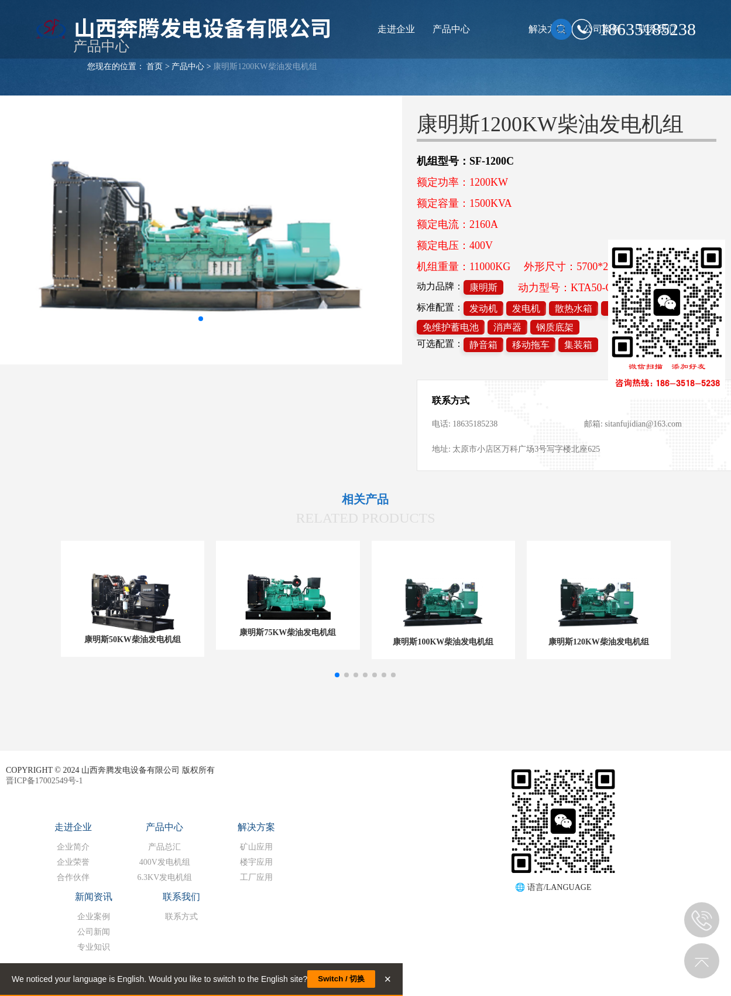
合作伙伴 (73, 877)
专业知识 (93, 947)
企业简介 (73, 846)
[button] (337, 675)
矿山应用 (256, 846)
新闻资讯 (93, 897)
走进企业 (396, 29)
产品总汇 (164, 846)
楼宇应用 (256, 862)
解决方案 (256, 827)
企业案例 (93, 916)
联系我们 (181, 897)
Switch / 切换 (341, 978)
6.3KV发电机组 (165, 877)
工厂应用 (256, 877)
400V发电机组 (164, 862)
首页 (154, 66)
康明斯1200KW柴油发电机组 (265, 66)
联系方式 (181, 916)
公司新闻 (93, 931)
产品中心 (451, 29)
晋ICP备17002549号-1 (44, 780)
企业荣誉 (73, 862)
